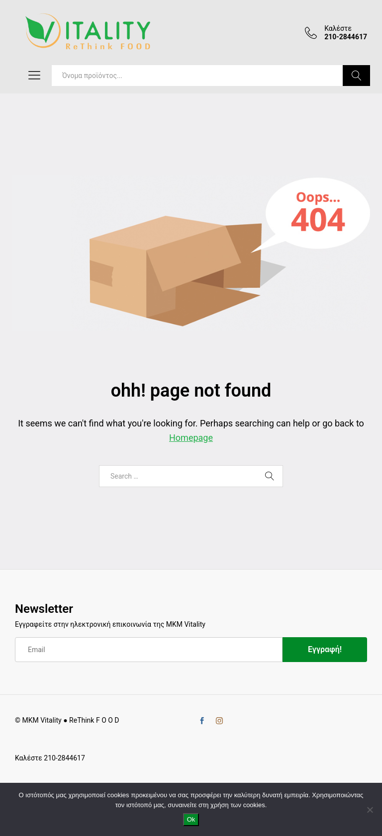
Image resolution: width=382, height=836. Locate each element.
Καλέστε (338, 28)
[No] (370, 810)
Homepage (191, 437)
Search (356, 75)
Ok (191, 819)
